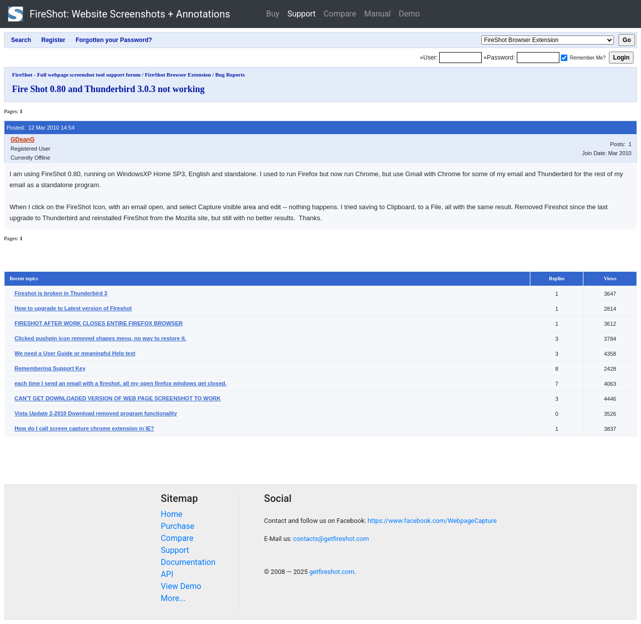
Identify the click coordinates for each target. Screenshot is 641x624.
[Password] (538, 57)
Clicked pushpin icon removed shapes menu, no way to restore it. (100, 338)
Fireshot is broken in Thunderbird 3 (61, 293)
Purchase (177, 526)
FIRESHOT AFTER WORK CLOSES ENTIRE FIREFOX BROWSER (99, 323)
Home (171, 514)
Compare (340, 14)
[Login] (460, 57)
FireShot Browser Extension (178, 75)
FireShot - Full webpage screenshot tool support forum (76, 75)
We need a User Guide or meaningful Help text (75, 353)
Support (301, 14)
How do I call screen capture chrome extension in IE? (84, 428)
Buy (272, 14)
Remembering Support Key (50, 368)
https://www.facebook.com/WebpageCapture (432, 520)
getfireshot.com (332, 571)
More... (173, 598)
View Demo (181, 586)
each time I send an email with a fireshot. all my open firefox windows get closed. (121, 383)
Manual (377, 14)
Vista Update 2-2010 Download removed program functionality (96, 413)
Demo (409, 14)
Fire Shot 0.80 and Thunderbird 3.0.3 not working (108, 89)
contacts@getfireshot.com (331, 538)
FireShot (119, 14)
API (167, 574)
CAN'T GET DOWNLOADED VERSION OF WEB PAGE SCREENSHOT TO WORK (118, 398)
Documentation (188, 562)
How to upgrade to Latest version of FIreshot (73, 308)
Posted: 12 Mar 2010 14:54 (41, 128)
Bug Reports (230, 75)
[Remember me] (564, 58)
